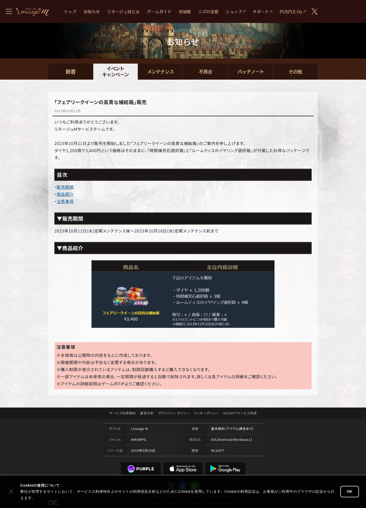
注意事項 (65, 201)
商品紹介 (65, 194)
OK (349, 491)
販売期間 (65, 187)
